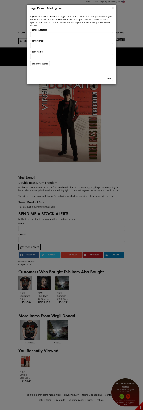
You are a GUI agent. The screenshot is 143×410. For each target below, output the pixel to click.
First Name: (36, 40)
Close (108, 78)
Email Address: (38, 29)
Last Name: (36, 51)
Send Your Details (40, 64)
